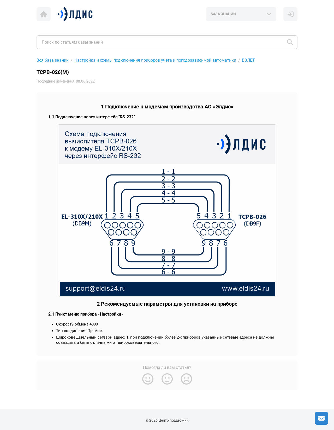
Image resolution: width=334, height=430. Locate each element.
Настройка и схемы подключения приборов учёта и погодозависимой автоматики (155, 60)
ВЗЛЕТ (248, 60)
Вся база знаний (53, 60)
